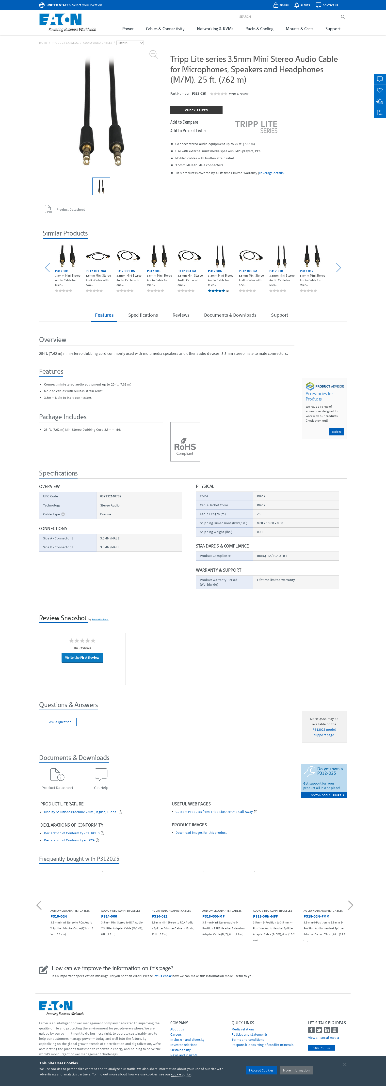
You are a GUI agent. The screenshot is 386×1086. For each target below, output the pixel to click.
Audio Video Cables (98, 43)
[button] (48, 268)
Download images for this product (201, 833)
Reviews (181, 315)
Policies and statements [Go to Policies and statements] (250, 1034)
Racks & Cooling (259, 28)
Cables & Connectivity (165, 28)
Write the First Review (82, 657)
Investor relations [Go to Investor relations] (183, 1044)
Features (104, 315)
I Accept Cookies (261, 1070)
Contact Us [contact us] (321, 1048)
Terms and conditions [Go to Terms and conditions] (248, 1039)
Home (43, 43)
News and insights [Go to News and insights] (183, 1055)
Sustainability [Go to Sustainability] (180, 1050)
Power (128, 28)
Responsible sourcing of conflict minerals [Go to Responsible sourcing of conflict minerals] (262, 1044)
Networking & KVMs (215, 28)
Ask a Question (60, 722)
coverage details (271, 173)
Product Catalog (65, 43)
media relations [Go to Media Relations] (243, 1029)
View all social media (323, 1037)
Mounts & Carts (299, 28)
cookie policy (181, 1074)
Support (332, 28)
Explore (336, 431)
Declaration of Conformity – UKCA (69, 840)
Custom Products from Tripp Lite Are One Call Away (214, 812)
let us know (163, 976)
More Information (296, 1070)
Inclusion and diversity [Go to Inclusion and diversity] (187, 1039)
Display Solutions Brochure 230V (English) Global (80, 812)
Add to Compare (184, 122)
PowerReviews (100, 619)
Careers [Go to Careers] (176, 1034)
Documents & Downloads (230, 315)
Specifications (143, 315)
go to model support (327, 795)
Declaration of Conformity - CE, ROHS (71, 833)
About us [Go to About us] (177, 1029)
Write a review (238, 94)
